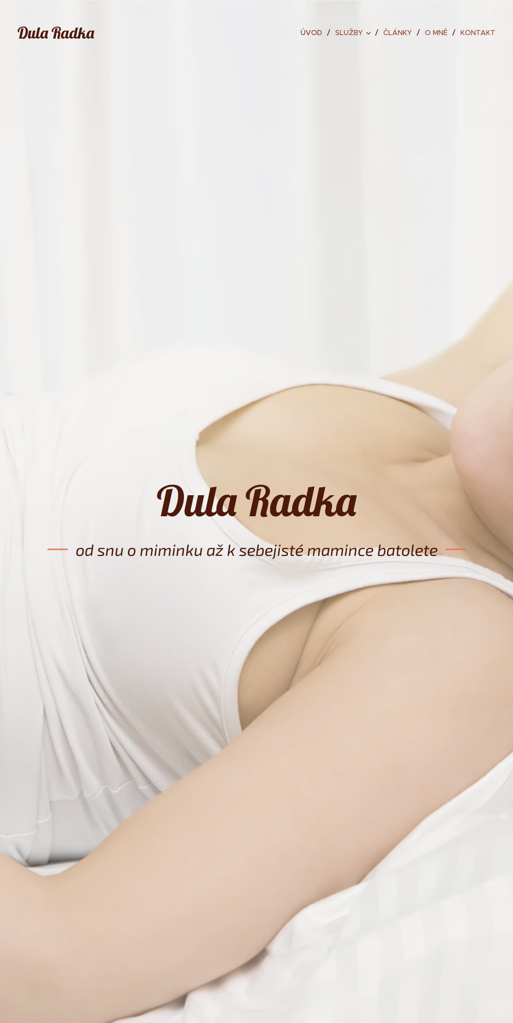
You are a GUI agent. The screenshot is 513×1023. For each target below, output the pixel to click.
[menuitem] (314, 32)
